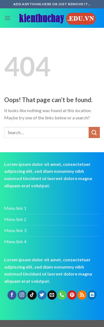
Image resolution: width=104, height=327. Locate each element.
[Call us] (62, 295)
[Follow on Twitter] (42, 295)
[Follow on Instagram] (22, 295)
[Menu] (7, 18)
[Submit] (94, 132)
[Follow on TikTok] (32, 295)
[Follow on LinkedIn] (92, 295)
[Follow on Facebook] (12, 295)
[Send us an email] (52, 295)
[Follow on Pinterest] (72, 295)
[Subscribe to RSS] (82, 295)
